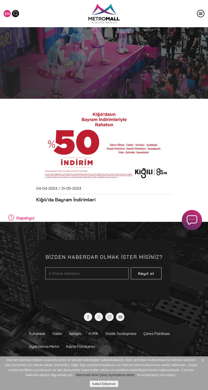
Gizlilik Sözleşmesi (120, 333)
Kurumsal (37, 333)
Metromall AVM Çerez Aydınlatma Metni (105, 375)
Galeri (57, 333)
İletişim (75, 333)
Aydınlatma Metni (44, 346)
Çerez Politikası (156, 333)
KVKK (93, 333)
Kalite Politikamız (80, 346)
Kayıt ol (146, 273)
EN (7, 13)
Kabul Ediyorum (104, 384)
